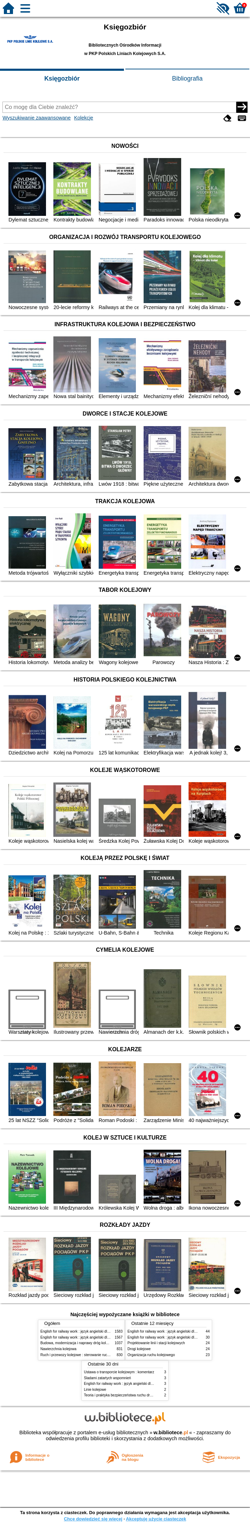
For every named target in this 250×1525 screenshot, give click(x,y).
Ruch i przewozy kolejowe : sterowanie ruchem (77, 1355)
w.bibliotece (170, 1432)
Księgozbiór (62, 78)
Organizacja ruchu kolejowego (151, 1355)
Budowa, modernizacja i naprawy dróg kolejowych (79, 1343)
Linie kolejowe (95, 1389)
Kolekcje (83, 118)
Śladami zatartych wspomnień (107, 1378)
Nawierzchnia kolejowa (58, 1349)
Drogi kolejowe (139, 1349)
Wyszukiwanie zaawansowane (36, 118)
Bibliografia (187, 78)
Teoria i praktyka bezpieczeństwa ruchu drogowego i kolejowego (134, 1395)
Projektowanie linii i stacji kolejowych (156, 1343)
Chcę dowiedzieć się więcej (93, 1518)
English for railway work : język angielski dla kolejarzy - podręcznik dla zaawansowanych (109, 1337)
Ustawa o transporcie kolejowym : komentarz (119, 1372)
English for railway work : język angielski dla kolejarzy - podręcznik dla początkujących (107, 1331)
